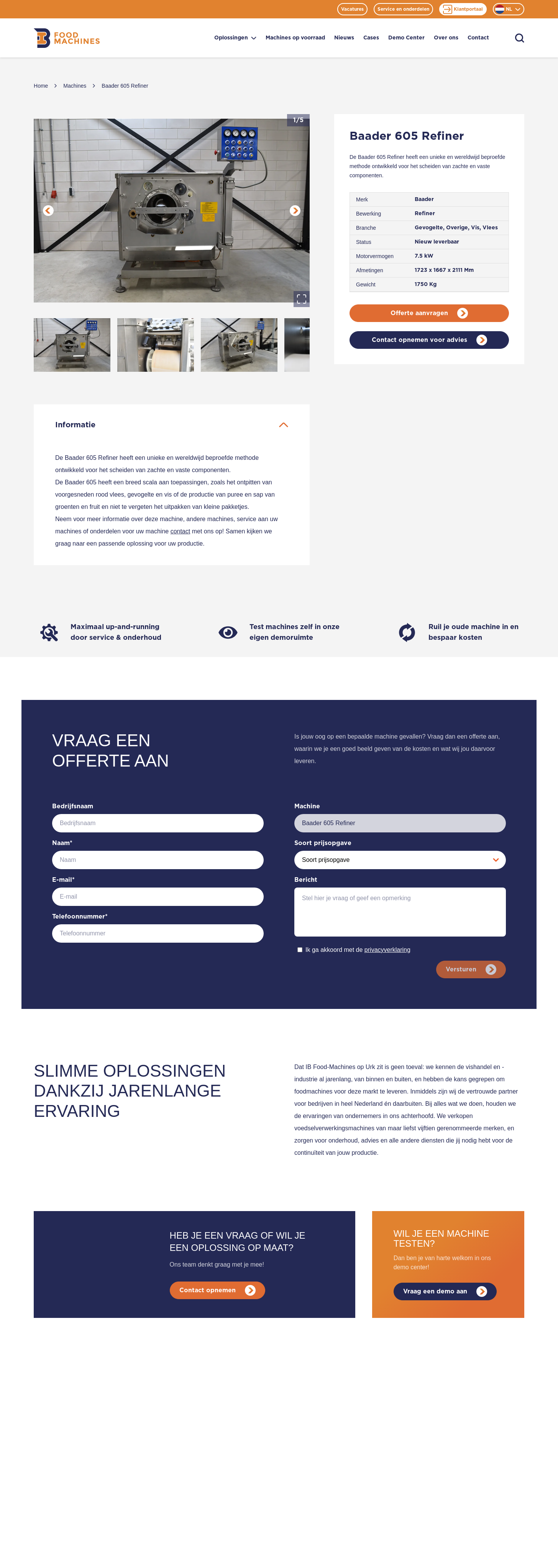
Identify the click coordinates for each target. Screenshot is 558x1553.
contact (180, 531)
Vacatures (352, 9)
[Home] (67, 38)
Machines (74, 86)
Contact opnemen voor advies (429, 340)
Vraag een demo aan (445, 1291)
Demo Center (406, 38)
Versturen (471, 969)
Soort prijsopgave (322, 843)
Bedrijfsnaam (72, 806)
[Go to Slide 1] (72, 345)
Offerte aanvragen (429, 313)
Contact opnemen (217, 1290)
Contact (478, 38)
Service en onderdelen (403, 9)
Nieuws (344, 38)
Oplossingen (235, 38)
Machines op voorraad (295, 38)
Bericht (305, 880)
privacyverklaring (387, 950)
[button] (172, 210)
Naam (62, 843)
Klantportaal (463, 9)
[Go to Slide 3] (239, 345)
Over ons (446, 38)
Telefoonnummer (80, 917)
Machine (307, 806)
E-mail (63, 880)
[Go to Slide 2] (155, 345)
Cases (371, 38)
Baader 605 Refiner (125, 86)
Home (41, 86)
